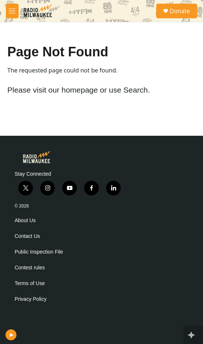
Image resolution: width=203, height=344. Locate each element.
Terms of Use (30, 283)
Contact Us (27, 236)
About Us (25, 220)
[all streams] (193, 335)
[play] (11, 335)
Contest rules (30, 267)
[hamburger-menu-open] (12, 11)
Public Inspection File (39, 252)
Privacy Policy (30, 299)
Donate (180, 11)
